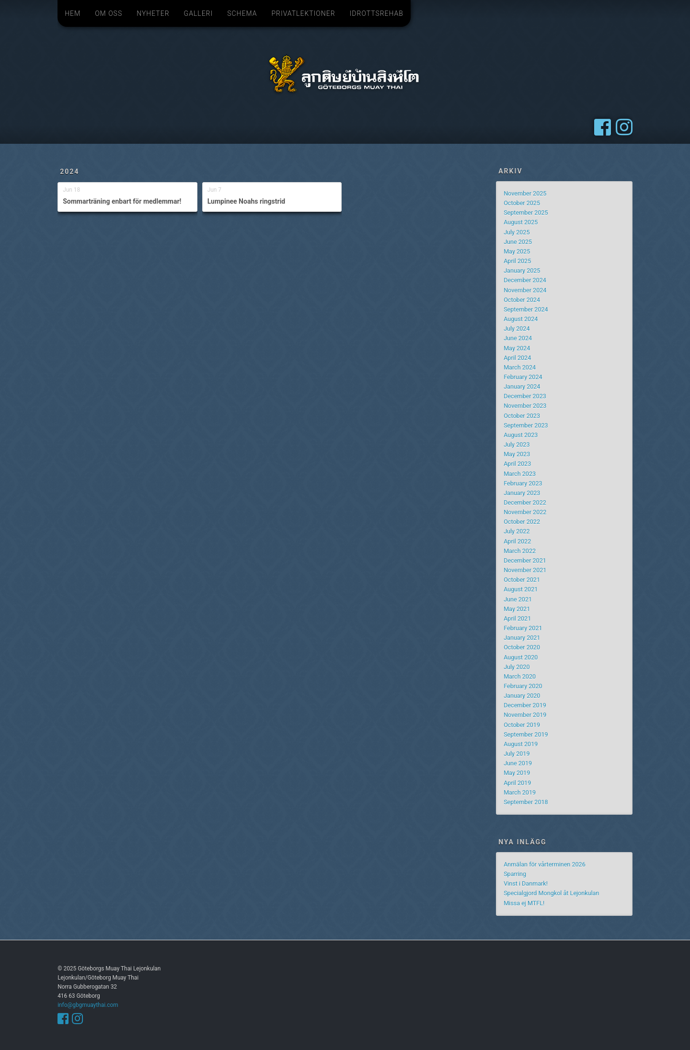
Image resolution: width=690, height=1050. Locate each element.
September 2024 (526, 309)
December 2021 (525, 560)
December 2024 (525, 280)
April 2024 (517, 357)
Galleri (198, 13)
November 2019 (525, 714)
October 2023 (522, 415)
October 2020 (522, 647)
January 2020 (522, 695)
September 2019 (526, 734)
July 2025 (516, 232)
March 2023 (520, 473)
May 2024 (517, 348)
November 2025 (525, 193)
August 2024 (521, 319)
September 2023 (526, 425)
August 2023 (521, 434)
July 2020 (516, 666)
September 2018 (526, 802)
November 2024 (525, 290)
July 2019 (516, 753)
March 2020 (520, 676)
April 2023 (517, 463)
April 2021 (517, 618)
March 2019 (520, 792)
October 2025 (522, 203)
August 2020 (521, 657)
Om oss (108, 13)
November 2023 (525, 405)
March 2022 (520, 550)
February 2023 (523, 483)
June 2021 (518, 599)
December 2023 (525, 396)
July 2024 (516, 328)
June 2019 (518, 763)
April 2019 (517, 782)
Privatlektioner (303, 13)
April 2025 (517, 261)
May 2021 (517, 608)
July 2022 (516, 531)
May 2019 (517, 772)
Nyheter (153, 13)
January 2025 (522, 270)
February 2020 (523, 686)
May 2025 (517, 251)
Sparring (515, 873)
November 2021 (525, 570)
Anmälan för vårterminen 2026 (545, 864)
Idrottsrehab (376, 13)
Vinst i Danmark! (526, 883)
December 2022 (525, 502)
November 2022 (525, 512)
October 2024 (522, 299)
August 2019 (521, 744)
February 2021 (523, 628)
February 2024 (523, 377)
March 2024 (520, 367)
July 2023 (516, 444)
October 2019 (522, 724)
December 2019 (525, 705)
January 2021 (522, 637)
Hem (72, 13)
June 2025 (518, 241)
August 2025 (521, 222)
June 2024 (518, 338)
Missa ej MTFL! (524, 903)
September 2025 (526, 212)
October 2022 (522, 521)
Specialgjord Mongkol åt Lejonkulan (551, 893)
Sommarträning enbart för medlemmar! (122, 201)
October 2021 (522, 579)
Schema (242, 13)
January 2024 (522, 386)
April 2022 (517, 541)
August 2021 (521, 589)
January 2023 (522, 492)
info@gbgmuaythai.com (88, 1005)
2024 (69, 171)
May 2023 (517, 454)
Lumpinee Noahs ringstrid (246, 201)
